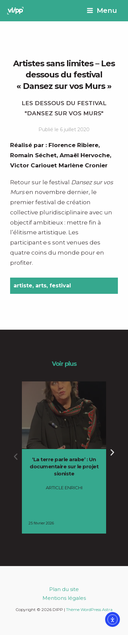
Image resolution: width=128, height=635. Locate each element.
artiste (22, 285)
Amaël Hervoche (85, 155)
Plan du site (64, 589)
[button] (15, 456)
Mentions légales (64, 598)
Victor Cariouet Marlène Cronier (58, 165)
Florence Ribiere (73, 145)
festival (60, 285)
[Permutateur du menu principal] (101, 10)
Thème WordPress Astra (89, 609)
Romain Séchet (33, 155)
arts (40, 285)
